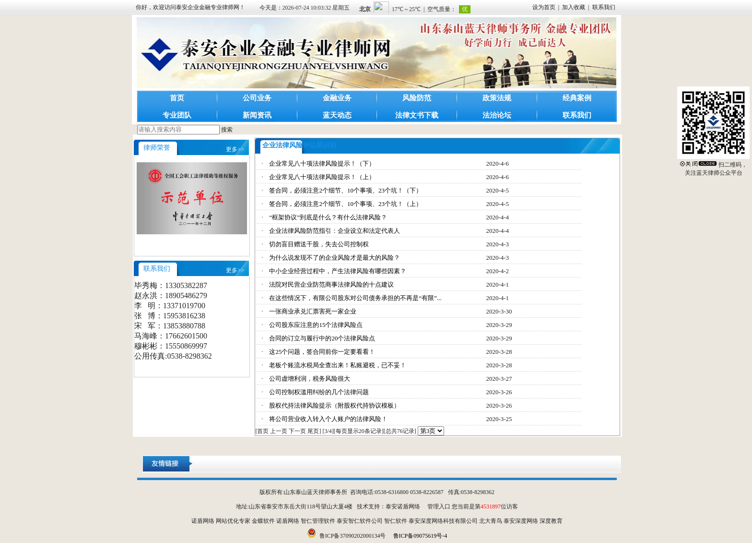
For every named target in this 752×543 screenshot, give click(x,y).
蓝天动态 (337, 115)
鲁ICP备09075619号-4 (420, 535)
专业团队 (177, 115)
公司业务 (257, 98)
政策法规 (496, 98)
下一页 (297, 431)
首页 (177, 98)
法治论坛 (496, 115)
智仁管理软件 (318, 521)
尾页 (313, 431)
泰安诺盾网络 (403, 506)
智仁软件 (395, 521)
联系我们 (603, 7)
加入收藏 (573, 7)
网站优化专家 (233, 521)
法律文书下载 (416, 115)
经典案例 (577, 98)
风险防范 (416, 98)
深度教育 (551, 521)
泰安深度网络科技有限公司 (443, 521)
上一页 (278, 431)
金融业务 (337, 98)
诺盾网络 (202, 521)
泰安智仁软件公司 (360, 521)
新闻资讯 (257, 115)
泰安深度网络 (521, 521)
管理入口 (438, 506)
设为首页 (543, 7)
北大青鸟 (490, 521)
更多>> (235, 149)
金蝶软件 (263, 521)
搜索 (227, 129)
